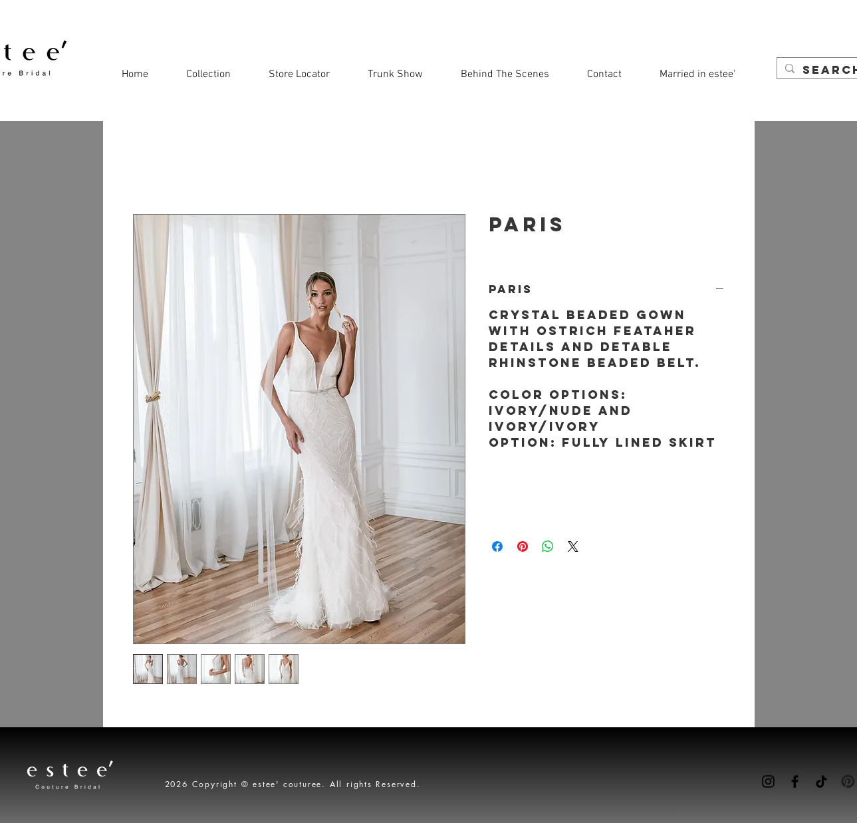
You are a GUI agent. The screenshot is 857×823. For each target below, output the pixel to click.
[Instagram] (768, 781)
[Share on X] (573, 546)
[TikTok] (821, 781)
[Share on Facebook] (497, 546)
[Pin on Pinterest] (523, 546)
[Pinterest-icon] (848, 781)
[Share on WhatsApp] (548, 546)
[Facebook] (795, 781)
